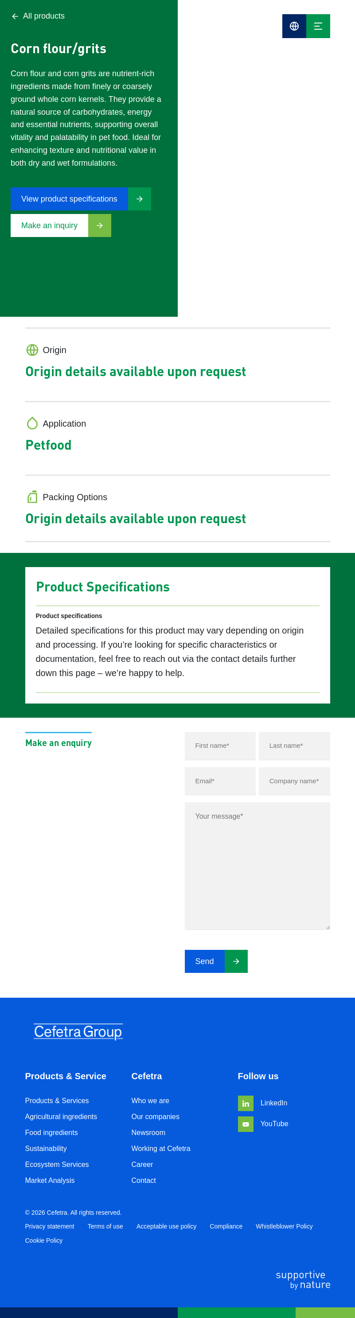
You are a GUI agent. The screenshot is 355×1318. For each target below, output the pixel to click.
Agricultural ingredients (61, 1116)
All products (38, 16)
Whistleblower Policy (284, 1226)
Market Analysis (50, 1180)
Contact (144, 1180)
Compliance (226, 1226)
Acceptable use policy (166, 1226)
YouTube (263, 1123)
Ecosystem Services (57, 1164)
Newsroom (148, 1132)
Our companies (156, 1116)
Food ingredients (51, 1132)
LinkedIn (263, 1103)
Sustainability (46, 1148)
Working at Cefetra (161, 1148)
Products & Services (57, 1100)
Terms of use (105, 1226)
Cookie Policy (44, 1240)
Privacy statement (49, 1226)
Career (142, 1164)
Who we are (150, 1100)
